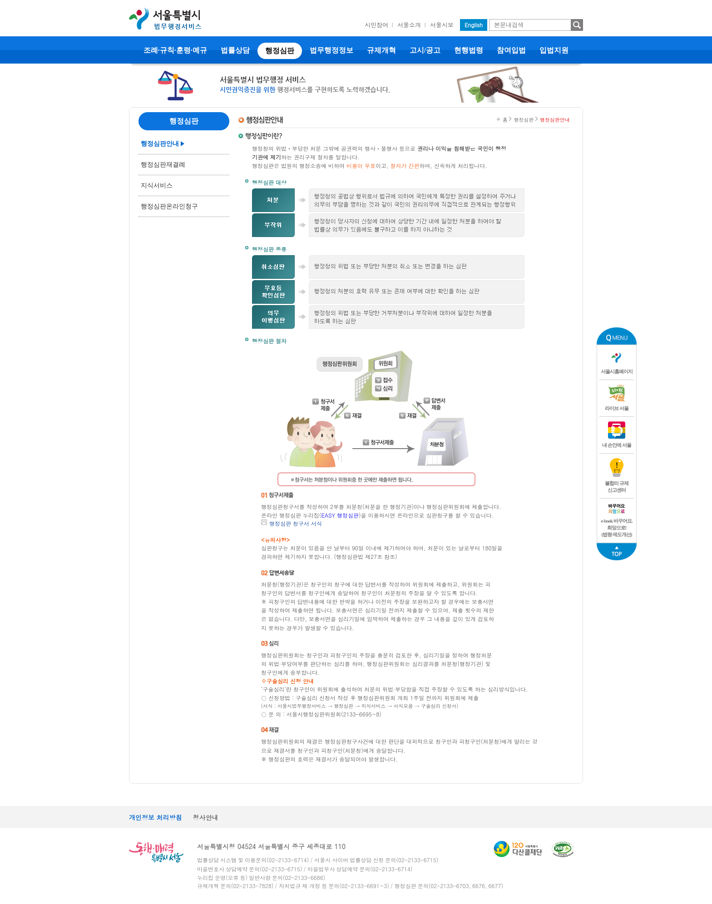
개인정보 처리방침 (155, 817)
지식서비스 (157, 185)
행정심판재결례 (163, 164)
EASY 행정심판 (340, 515)
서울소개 (409, 24)
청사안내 (205, 817)
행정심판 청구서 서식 (295, 523)
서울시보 (442, 24)
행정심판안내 (160, 143)
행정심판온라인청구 (169, 206)
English (474, 25)
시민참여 (376, 24)
